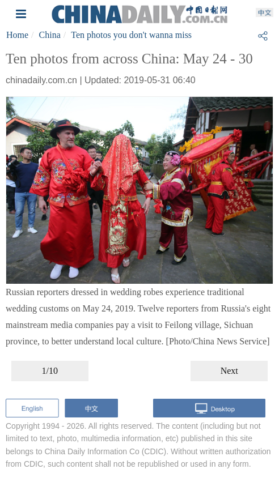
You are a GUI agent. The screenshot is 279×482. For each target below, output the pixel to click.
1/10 (50, 371)
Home (17, 35)
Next (229, 371)
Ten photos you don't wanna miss (131, 35)
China (50, 35)
